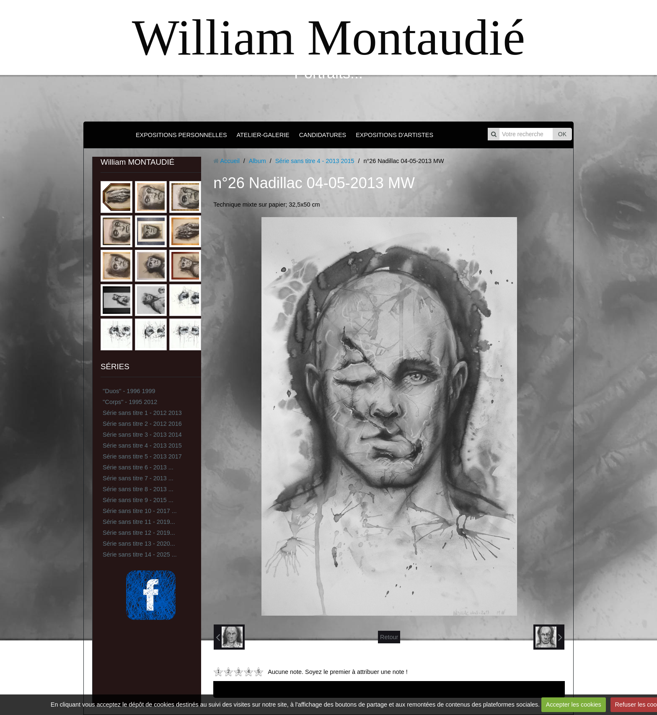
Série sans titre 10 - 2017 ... (140, 511)
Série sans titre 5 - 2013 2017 (142, 456)
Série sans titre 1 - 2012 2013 (142, 412)
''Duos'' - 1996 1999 (129, 391)
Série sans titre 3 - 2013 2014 (142, 434)
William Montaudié (328, 37)
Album (257, 161)
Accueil (229, 161)
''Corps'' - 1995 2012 (130, 402)
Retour (389, 637)
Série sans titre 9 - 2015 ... (138, 500)
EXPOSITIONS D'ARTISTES (394, 135)
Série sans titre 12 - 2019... (139, 532)
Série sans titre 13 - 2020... (139, 543)
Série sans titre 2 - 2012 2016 (142, 423)
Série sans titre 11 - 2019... (139, 521)
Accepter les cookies (573, 704)
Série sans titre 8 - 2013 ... (138, 489)
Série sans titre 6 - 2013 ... (138, 467)
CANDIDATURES (322, 135)
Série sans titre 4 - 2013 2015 (142, 445)
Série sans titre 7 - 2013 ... (138, 478)
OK (562, 134)
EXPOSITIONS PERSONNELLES (181, 135)
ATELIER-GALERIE (263, 135)
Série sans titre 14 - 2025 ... (140, 554)
